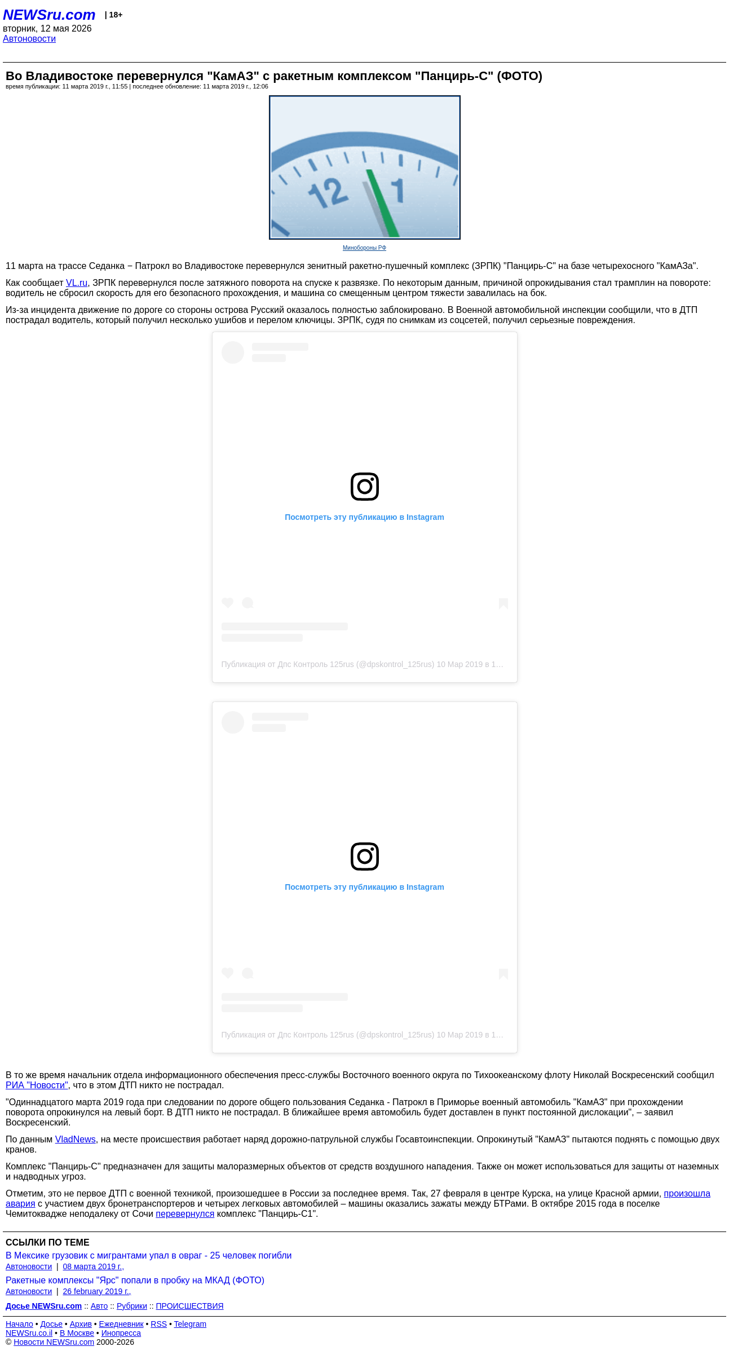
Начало (19, 1323)
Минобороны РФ (364, 248)
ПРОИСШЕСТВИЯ (190, 1305)
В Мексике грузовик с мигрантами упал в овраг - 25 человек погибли (149, 1255)
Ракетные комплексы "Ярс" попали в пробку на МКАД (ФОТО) (135, 1280)
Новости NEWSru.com (54, 1342)
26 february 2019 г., (97, 1291)
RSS (159, 1323)
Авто (99, 1305)
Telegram (190, 1323)
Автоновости (29, 38)
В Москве (77, 1332)
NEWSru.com (49, 14)
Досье (51, 1323)
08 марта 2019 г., (94, 1266)
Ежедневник (121, 1323)
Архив (81, 1323)
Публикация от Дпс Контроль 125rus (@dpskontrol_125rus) (328, 664)
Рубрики (132, 1305)
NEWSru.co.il (29, 1332)
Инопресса (121, 1332)
